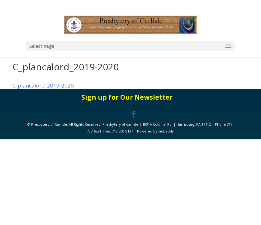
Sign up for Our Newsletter (127, 97)
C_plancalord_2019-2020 (43, 85)
